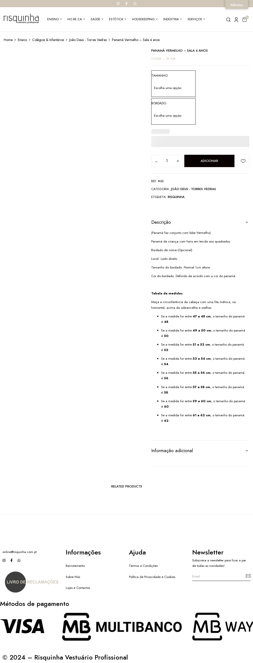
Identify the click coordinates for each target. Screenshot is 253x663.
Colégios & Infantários (48, 39)
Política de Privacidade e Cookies (152, 577)
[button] (244, 19)
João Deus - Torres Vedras (88, 39)
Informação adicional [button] (172, 450)
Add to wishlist (243, 161)
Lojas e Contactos (78, 587)
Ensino (22, 39)
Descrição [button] (161, 222)
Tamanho (159, 75)
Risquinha (176, 197)
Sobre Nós (73, 577)
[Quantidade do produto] (166, 160)
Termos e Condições (143, 565)
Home (8, 39)
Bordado (158, 103)
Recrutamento (75, 565)
